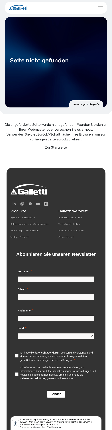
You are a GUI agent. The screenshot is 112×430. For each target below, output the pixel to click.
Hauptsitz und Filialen (70, 217)
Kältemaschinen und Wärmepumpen (29, 224)
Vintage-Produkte (20, 237)
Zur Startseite (56, 147)
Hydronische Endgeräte (23, 217)
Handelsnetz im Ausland (71, 230)
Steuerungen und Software (25, 230)
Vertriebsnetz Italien (69, 224)
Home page (79, 104)
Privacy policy (26, 427)
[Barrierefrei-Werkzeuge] (15, 423)
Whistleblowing (54, 427)
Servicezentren (66, 237)
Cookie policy (39, 427)
